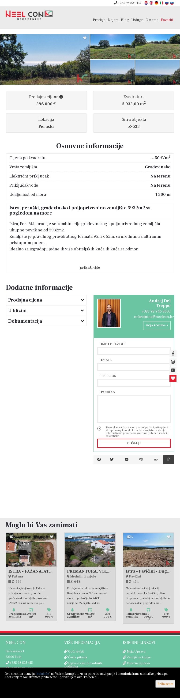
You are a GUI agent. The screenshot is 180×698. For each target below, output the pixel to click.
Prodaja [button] (99, 19)
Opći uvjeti (76, 651)
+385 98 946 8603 (156, 311)
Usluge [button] (137, 19)
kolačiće (43, 674)
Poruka (108, 392)
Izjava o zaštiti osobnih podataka (83, 665)
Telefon (108, 376)
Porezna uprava (138, 663)
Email (106, 360)
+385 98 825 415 (127, 3)
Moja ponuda (157, 325)
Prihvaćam (165, 684)
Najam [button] (113, 19)
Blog (125, 19)
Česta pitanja (77, 657)
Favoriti (167, 19)
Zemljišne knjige (139, 657)
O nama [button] (152, 19)
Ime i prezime (113, 344)
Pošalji (134, 443)
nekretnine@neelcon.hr (154, 316)
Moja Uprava (136, 651)
